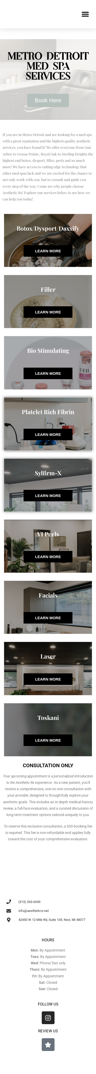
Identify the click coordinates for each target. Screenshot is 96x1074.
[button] (85, 14)
